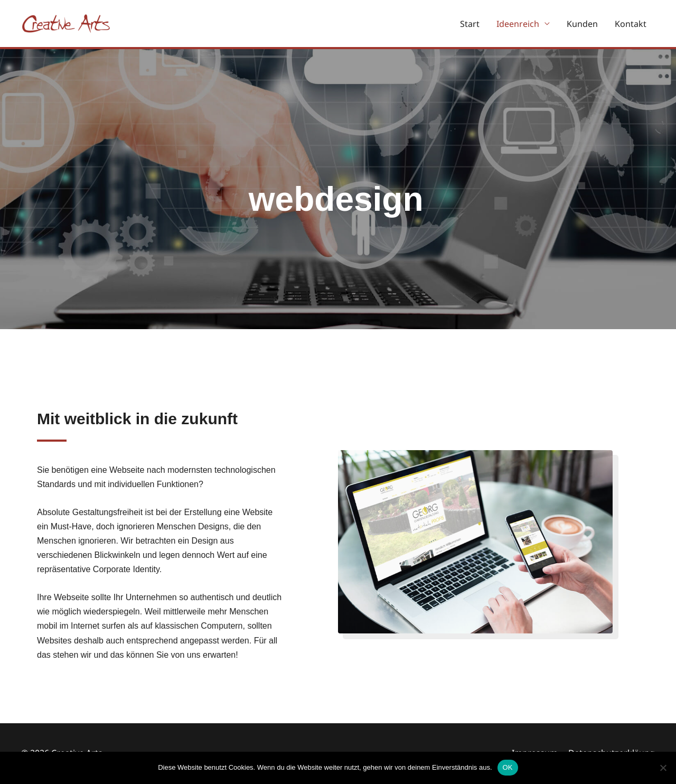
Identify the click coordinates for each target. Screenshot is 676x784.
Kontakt (630, 24)
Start (470, 24)
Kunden (582, 24)
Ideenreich (517, 24)
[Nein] (663, 767)
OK (508, 767)
